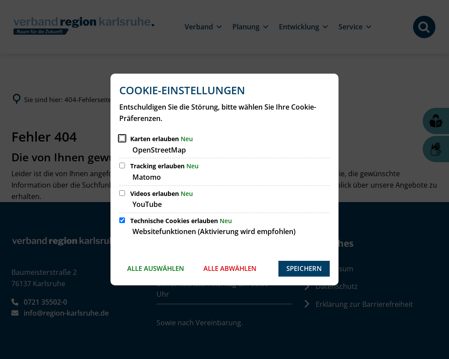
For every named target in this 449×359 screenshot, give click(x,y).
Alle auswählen (155, 268)
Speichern (304, 268)
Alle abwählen (230, 268)
